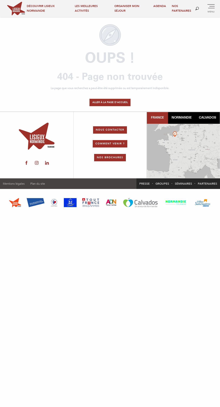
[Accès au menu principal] (211, 8)
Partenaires (207, 184)
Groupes (162, 184)
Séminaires (183, 184)
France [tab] (157, 117)
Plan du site (37, 184)
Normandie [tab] (182, 117)
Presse (144, 184)
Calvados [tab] (207, 117)
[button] (197, 8)
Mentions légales (14, 184)
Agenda (159, 6)
